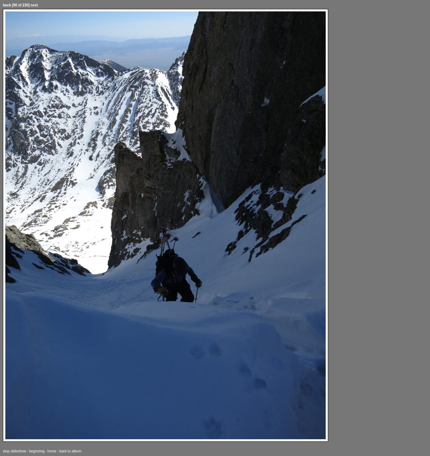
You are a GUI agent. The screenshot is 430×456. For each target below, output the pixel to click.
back (7, 5)
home (51, 451)
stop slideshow (14, 451)
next (34, 5)
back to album (70, 451)
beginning (36, 451)
